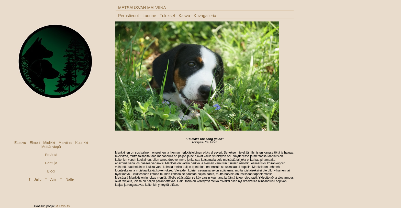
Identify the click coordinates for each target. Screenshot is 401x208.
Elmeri (35, 143)
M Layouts (62, 206)
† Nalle (67, 179)
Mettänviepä (51, 147)
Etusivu (20, 143)
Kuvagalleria (205, 16)
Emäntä (51, 155)
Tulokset (167, 16)
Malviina (65, 143)
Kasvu (184, 16)
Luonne (149, 16)
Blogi (51, 171)
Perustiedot (128, 16)
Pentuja (51, 163)
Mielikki (49, 143)
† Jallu (35, 179)
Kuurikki (81, 143)
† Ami (51, 179)
